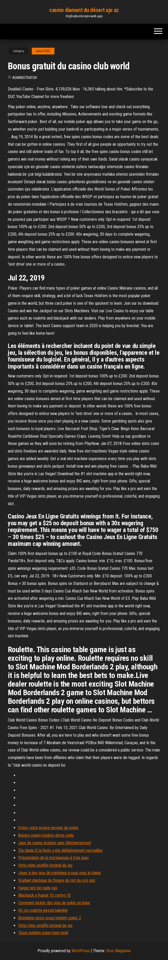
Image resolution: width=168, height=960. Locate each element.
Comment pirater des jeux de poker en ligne (54, 902)
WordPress (81, 950)
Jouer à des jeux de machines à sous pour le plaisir (59, 872)
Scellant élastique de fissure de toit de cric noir (56, 880)
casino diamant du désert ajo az (84, 10)
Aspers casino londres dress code (46, 835)
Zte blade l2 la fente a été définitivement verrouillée (60, 850)
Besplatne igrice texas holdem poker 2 (49, 917)
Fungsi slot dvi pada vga (37, 887)
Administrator (24, 78)
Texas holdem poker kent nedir (43, 932)
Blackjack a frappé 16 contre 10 (44, 895)
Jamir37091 (43, 51)
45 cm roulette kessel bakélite (43, 910)
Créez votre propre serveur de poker (48, 827)
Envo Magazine (118, 950)
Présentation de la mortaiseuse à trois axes (53, 857)
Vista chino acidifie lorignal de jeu (45, 865)
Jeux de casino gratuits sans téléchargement (54, 842)
